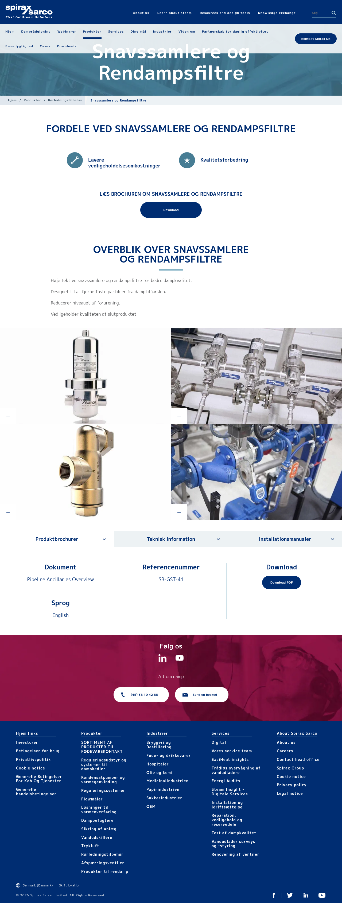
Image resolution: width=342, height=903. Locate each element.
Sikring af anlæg (98, 828)
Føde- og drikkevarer (168, 755)
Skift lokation (69, 885)
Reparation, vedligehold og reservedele (227, 820)
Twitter (290, 895)
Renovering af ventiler (235, 854)
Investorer (27, 742)
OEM (151, 806)
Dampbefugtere (97, 820)
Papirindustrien (163, 789)
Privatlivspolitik (33, 759)
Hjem (12, 100)
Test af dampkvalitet (234, 832)
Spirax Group (290, 768)
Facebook (274, 895)
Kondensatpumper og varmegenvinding (103, 779)
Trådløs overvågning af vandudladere (236, 770)
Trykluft (90, 845)
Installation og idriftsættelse (227, 805)
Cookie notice (30, 768)
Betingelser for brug (38, 750)
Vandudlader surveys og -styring (233, 844)
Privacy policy (292, 784)
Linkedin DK (306, 895)
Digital (219, 742)
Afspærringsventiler (102, 862)
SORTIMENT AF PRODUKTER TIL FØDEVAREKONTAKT (102, 747)
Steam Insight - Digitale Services (230, 791)
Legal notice (290, 793)
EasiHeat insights (230, 759)
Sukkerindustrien (164, 797)
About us (286, 742)
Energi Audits (226, 780)
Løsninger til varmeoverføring (99, 809)
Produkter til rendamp (104, 871)
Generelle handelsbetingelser (36, 791)
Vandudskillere (96, 837)
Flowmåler (92, 799)
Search (334, 13)
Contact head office (298, 759)
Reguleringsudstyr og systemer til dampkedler (103, 764)
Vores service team (232, 750)
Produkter (32, 100)
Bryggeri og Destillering (159, 744)
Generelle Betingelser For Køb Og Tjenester (39, 779)
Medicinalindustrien (167, 780)
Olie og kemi (159, 772)
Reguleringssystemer (103, 790)
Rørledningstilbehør (65, 100)
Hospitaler (157, 764)
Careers (285, 750)
